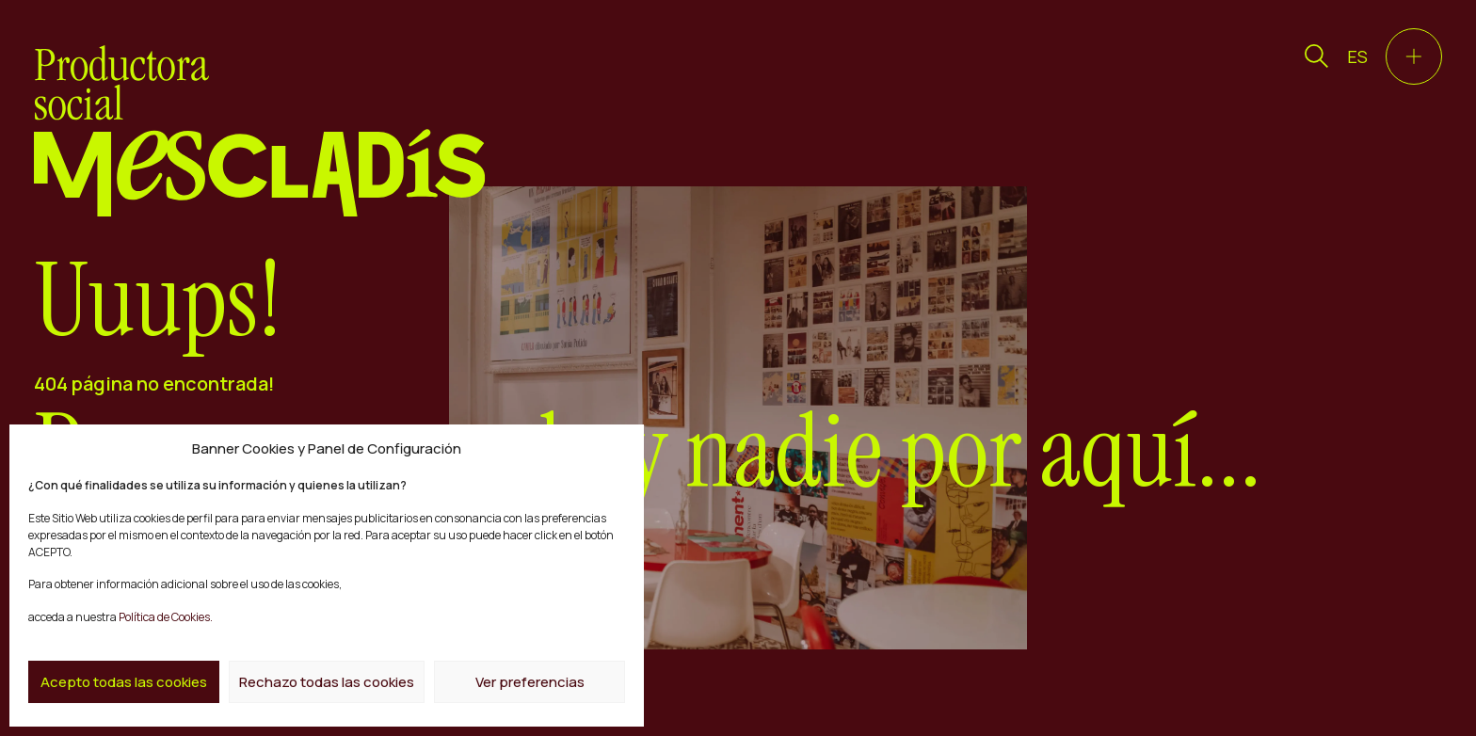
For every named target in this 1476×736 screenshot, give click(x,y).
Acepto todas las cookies (123, 682)
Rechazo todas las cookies (326, 682)
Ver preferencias (530, 682)
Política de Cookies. (165, 617)
